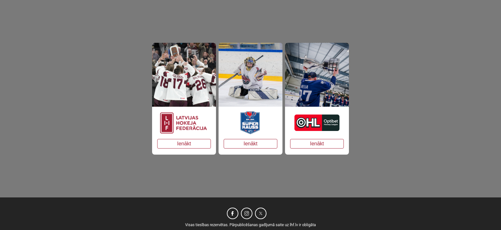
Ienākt (184, 143)
